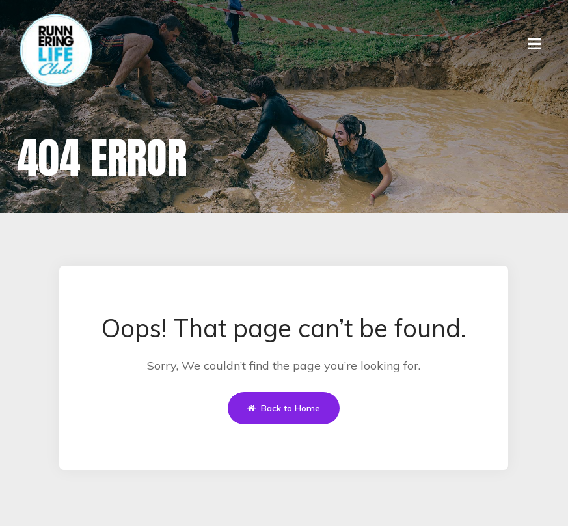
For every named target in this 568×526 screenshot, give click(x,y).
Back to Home (283, 408)
